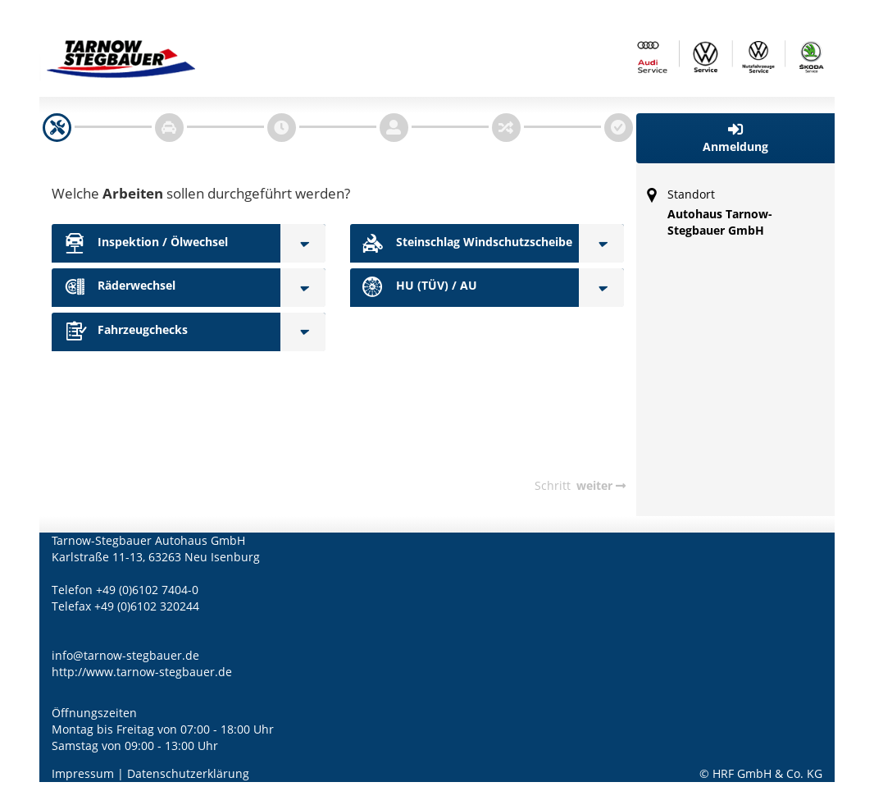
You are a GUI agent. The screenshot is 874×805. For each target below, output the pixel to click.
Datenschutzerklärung (188, 773)
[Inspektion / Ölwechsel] (302, 243)
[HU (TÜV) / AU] (601, 287)
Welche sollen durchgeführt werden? (201, 193)
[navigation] (57, 127)
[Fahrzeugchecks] (302, 332)
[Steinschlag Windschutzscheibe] (601, 243)
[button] (735, 138)
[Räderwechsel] (302, 287)
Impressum (83, 773)
